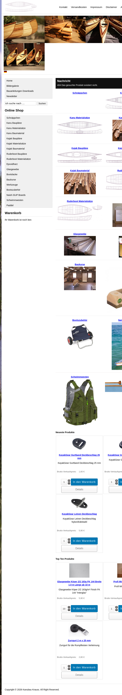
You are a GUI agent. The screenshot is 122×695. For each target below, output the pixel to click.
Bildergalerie (13, 86)
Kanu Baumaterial (15, 133)
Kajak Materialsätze (16, 143)
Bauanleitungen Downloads (20, 91)
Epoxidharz (12, 164)
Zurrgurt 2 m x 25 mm (79, 640)
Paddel (10, 205)
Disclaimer (111, 7)
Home (9, 80)
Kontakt (63, 7)
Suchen (42, 103)
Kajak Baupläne (14, 138)
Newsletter (12, 96)
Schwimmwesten (15, 200)
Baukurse (11, 179)
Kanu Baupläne (14, 123)
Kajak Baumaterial (16, 148)
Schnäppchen (13, 118)
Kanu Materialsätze (16, 128)
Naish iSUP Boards (16, 195)
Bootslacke (12, 174)
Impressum (96, 7)
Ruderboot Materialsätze (19, 159)
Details (79, 489)
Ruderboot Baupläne (17, 154)
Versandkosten (79, 7)
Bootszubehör (13, 190)
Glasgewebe (13, 169)
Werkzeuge (12, 184)
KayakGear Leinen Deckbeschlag (79, 514)
